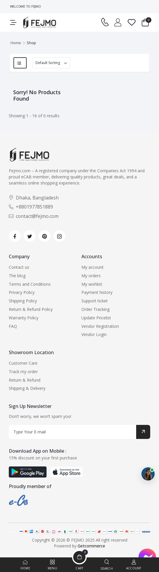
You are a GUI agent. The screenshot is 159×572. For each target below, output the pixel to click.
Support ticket (94, 301)
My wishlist (91, 284)
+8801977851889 (31, 207)
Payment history (96, 292)
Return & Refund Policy (31, 309)
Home (16, 42)
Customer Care (23, 363)
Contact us (19, 267)
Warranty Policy (23, 318)
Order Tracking (95, 309)
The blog (17, 275)
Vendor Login (94, 334)
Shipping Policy (23, 301)
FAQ (13, 326)
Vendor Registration (100, 326)
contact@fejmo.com (34, 216)
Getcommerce (91, 546)
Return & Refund (24, 380)
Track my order (23, 371)
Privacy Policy (22, 292)
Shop (31, 42)
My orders (91, 275)
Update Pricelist (96, 318)
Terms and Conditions (30, 284)
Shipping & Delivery (27, 388)
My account (92, 267)
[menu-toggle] (13, 22)
